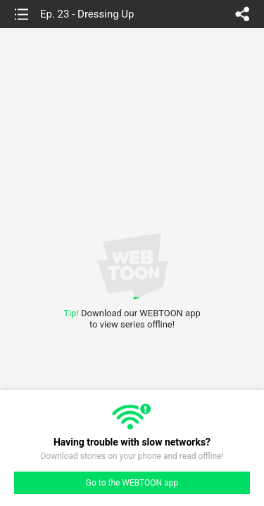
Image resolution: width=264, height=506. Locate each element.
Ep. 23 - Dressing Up (87, 14)
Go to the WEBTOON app (132, 483)
